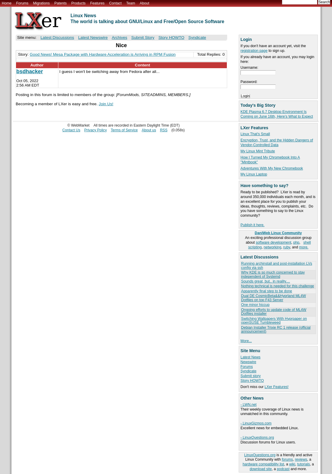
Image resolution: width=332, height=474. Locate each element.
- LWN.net (248, 405)
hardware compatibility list (263, 464)
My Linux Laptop (253, 174)
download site (261, 469)
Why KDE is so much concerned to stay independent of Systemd (273, 274)
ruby (286, 247)
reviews (301, 459)
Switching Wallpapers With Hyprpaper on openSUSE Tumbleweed (274, 321)
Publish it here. (252, 225)
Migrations (41, 3)
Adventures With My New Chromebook (271, 168)
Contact (115, 3)
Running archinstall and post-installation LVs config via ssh (276, 265)
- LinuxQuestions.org (257, 437)
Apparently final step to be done (266, 291)
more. (303, 247)
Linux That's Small (255, 134)
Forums (22, 3)
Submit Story (142, 37)
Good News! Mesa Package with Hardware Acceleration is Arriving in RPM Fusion (103, 54)
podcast (283, 469)
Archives (119, 37)
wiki (292, 464)
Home (7, 3)
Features (97, 3)
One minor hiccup (255, 305)
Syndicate (248, 371)
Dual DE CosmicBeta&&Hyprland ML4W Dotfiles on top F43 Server (273, 298)
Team (130, 3)
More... (246, 341)
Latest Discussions (57, 37)
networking (272, 247)
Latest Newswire (93, 37)
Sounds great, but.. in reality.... (265, 281)
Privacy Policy (95, 130)
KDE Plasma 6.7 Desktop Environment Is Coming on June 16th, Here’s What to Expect (276, 114)
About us (149, 130)
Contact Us (71, 130)
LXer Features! (276, 387)
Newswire (248, 362)
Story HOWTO (252, 381)
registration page (253, 51)
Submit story (250, 376)
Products (78, 3)
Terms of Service (124, 130)
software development (273, 242)
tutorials (303, 464)
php (296, 242)
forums (287, 459)
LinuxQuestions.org (259, 455)
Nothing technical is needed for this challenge (277, 286)
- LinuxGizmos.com (256, 423)
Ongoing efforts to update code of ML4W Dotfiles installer (273, 312)
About (144, 3)
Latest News (250, 357)
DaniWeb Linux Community (278, 233)
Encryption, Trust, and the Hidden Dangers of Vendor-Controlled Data (276, 142)
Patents (60, 3)
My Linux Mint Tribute (257, 151)
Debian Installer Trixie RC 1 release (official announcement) (275, 329)
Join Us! (106, 104)
